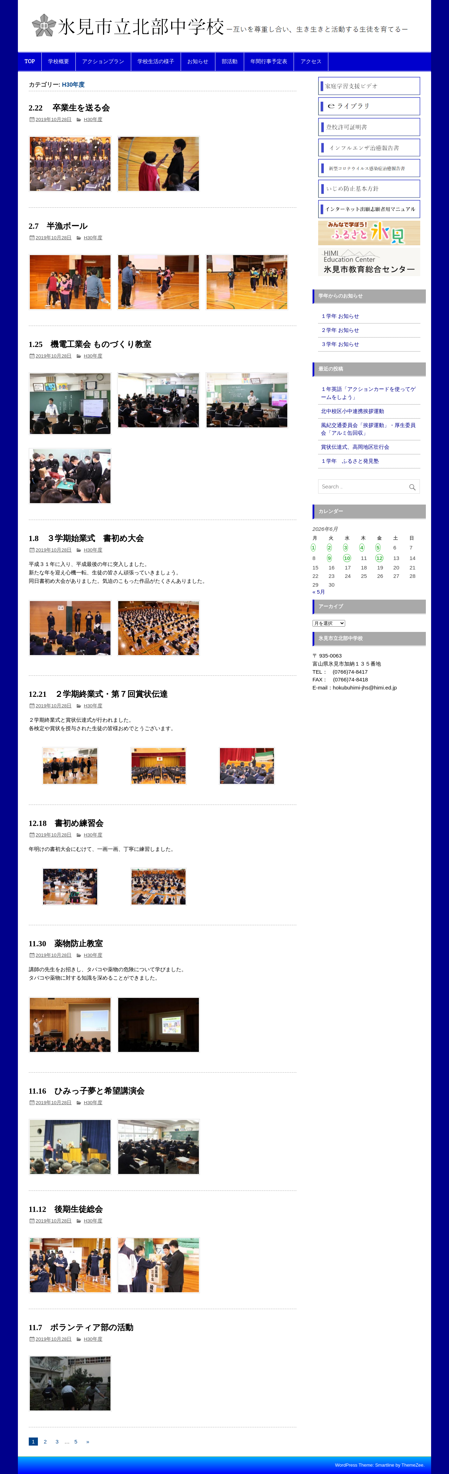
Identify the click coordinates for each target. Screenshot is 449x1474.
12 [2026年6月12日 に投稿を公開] (379, 558)
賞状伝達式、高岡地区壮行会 (355, 447)
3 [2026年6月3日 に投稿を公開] (345, 548)
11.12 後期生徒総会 (66, 1209)
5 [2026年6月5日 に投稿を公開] (377, 548)
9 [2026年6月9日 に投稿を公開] (329, 558)
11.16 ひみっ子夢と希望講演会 (91, 1091)
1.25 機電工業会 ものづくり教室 (90, 344)
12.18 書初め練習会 (66, 823)
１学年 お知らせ (340, 316)
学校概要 (58, 61)
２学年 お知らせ (340, 330)
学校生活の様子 (156, 61)
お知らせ (197, 61)
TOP (30, 61)
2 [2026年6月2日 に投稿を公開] (329, 548)
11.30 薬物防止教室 (66, 943)
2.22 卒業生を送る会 (69, 108)
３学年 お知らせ (340, 344)
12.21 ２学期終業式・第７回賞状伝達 (98, 694)
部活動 (229, 61)
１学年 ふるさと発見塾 (350, 461)
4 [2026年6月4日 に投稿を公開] (361, 548)
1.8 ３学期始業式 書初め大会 (86, 538)
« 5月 (319, 592)
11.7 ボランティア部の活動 (81, 1327)
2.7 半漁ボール (58, 226)
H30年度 (93, 119)
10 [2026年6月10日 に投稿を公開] (347, 558)
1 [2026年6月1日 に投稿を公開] (313, 548)
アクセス (311, 61)
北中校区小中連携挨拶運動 (352, 411)
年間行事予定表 (268, 61)
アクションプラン (103, 61)
